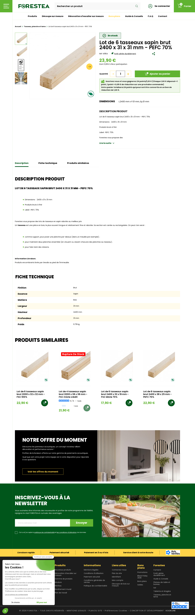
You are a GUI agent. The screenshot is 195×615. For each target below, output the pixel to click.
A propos (157, 570)
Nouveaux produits (63, 570)
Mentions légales (91, 570)
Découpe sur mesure (52, 16)
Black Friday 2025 (142, 577)
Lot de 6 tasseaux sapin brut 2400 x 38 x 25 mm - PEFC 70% (157, 394)
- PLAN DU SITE (94, 610)
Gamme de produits (63, 579)
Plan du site (117, 573)
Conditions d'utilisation (93, 573)
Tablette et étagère (162, 591)
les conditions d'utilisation (67, 532)
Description (21, 163)
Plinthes (58, 586)
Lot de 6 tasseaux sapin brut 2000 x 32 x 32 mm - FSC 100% (31, 394)
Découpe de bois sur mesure (121, 585)
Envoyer (81, 523)
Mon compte (117, 580)
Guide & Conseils (134, 16)
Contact (162, 16)
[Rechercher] (97, 6)
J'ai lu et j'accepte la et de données (52, 532)
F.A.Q (150, 16)
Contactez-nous (119, 570)
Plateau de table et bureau (161, 583)
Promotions (142, 572)
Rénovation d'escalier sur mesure (86, 16)
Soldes (140, 585)
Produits (32, 16)
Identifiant (116, 577)
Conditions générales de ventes (94, 581)
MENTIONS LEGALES (76, 610)
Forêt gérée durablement (125, 53)
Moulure (58, 582)
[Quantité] (120, 74)
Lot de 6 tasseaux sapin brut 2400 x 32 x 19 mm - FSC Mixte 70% (115, 394)
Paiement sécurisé (92, 577)
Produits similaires (78, 163)
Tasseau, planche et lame (162, 596)
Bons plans (114, 16)
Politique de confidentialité (95, 586)
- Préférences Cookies (115, 610)
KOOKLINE (171, 610)
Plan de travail (61, 593)
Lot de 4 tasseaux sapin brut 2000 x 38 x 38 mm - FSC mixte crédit (73, 394)
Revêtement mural (63, 589)
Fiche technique (47, 163)
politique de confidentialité (44, 532)
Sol (154, 588)
